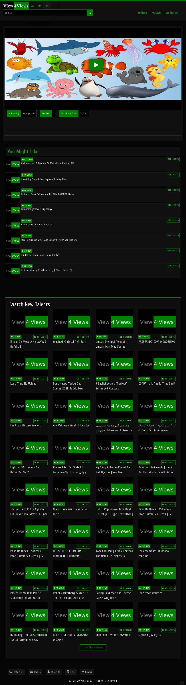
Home (142, 12)
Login (156, 12)
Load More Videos (93, 647)
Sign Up (172, 12)
